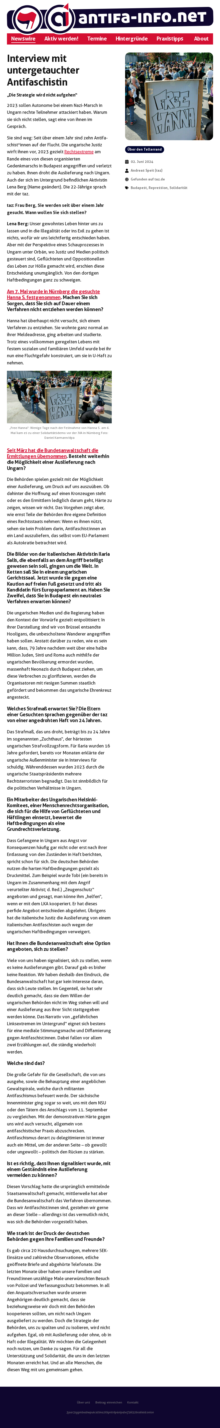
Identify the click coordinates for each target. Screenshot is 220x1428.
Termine (97, 38)
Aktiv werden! (61, 38)
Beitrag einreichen (108, 1402)
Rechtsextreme (79, 151)
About (201, 38)
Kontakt (132, 1402)
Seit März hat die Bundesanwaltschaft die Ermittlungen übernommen (52, 453)
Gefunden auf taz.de (148, 179)
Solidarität (178, 188)
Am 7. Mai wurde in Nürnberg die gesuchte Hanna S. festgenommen (53, 294)
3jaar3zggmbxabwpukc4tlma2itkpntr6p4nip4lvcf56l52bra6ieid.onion (110, 1412)
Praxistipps (170, 38)
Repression (158, 188)
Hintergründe (132, 38)
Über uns (83, 1402)
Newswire (23, 38)
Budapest (139, 188)
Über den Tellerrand (145, 149)
